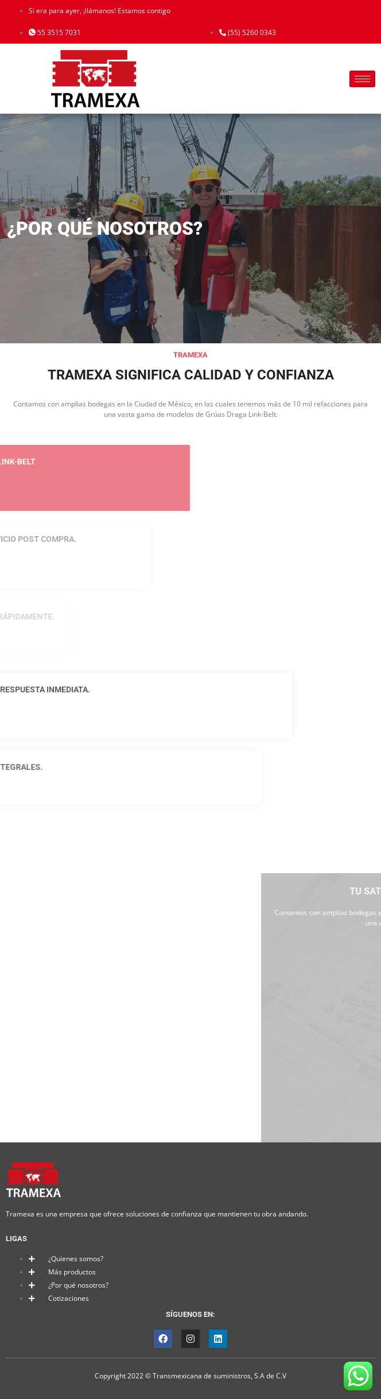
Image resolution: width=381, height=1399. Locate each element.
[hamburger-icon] (362, 79)
